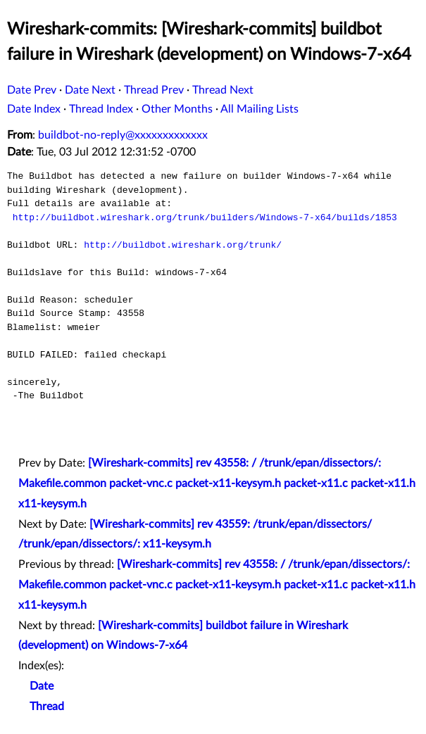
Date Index (34, 109)
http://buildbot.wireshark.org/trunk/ (183, 245)
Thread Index (101, 109)
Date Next (90, 90)
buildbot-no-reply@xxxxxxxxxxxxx (123, 135)
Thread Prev (154, 90)
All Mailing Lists (259, 109)
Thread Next (222, 90)
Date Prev (31, 90)
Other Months (177, 109)
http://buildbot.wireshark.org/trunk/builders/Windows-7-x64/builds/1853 (205, 217)
